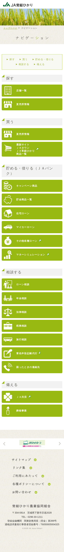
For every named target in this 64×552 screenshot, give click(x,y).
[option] (32, 444)
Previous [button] (4, 443)
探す (12, 59)
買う (25, 59)
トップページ (10, 28)
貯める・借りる (44, 59)
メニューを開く (59, 4)
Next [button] (59, 443)
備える (41, 64)
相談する (24, 64)
